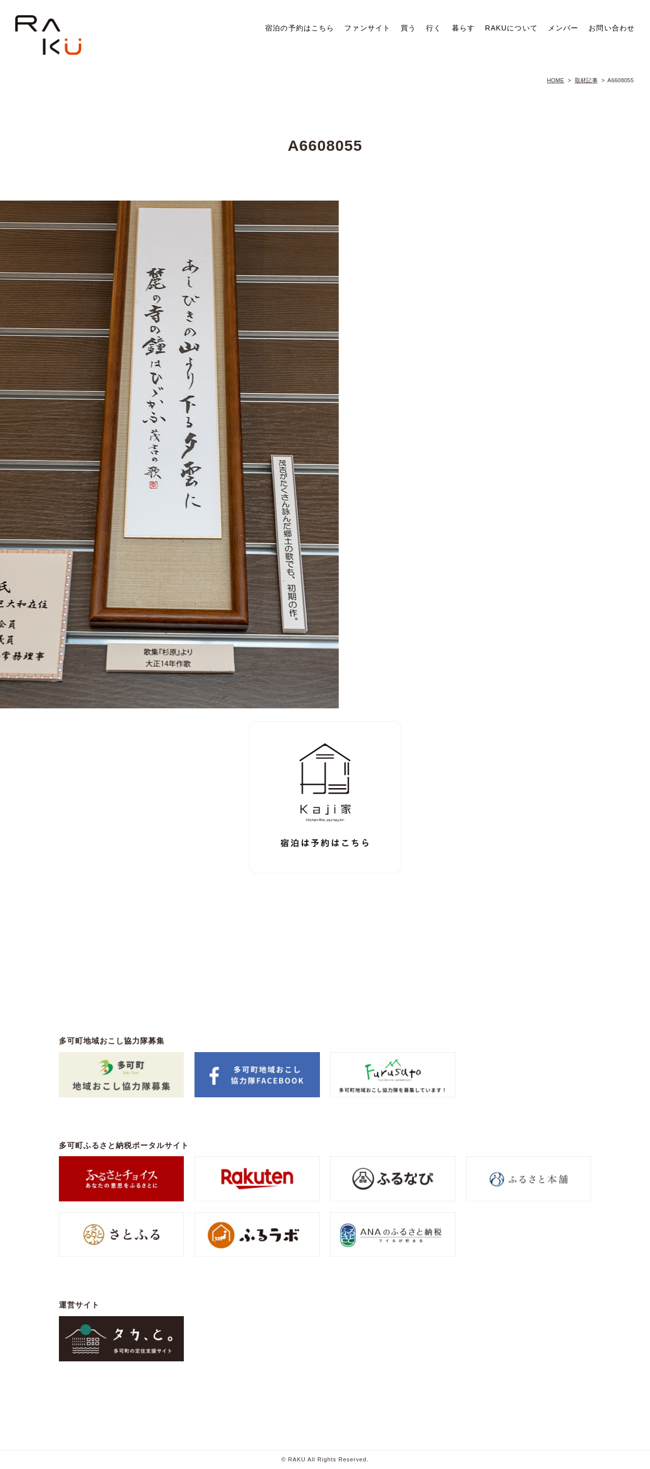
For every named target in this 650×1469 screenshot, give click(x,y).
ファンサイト (367, 28)
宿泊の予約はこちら (299, 28)
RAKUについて (511, 28)
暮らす (463, 28)
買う (408, 28)
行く (433, 28)
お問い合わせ (612, 28)
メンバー (563, 28)
